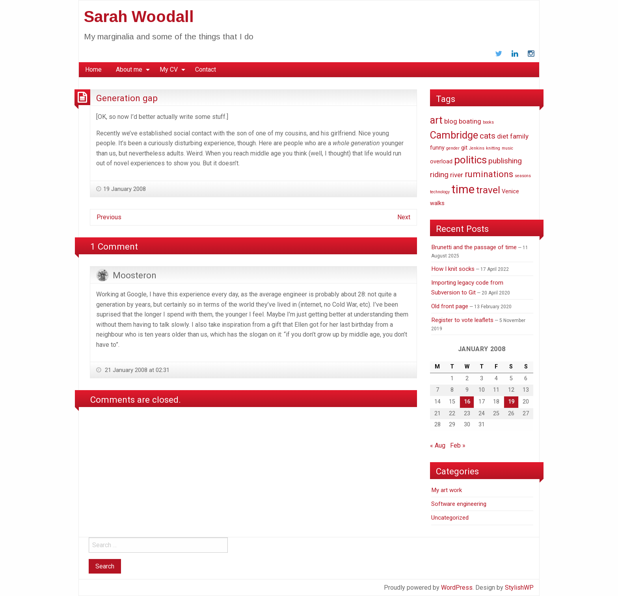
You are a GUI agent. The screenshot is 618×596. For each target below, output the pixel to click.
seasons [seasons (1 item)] (523, 175)
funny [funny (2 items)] (437, 147)
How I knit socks (453, 268)
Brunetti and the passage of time (474, 247)
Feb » (457, 445)
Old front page (449, 306)
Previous (109, 217)
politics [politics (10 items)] (470, 160)
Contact (205, 69)
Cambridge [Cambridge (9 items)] (454, 135)
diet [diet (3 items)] (502, 136)
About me (129, 69)
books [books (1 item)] (488, 122)
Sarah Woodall (139, 16)
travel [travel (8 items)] (488, 190)
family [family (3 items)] (519, 136)
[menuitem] (93, 69)
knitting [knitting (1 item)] (493, 148)
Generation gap (127, 98)
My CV (169, 69)
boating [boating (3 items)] (470, 121)
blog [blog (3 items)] (450, 121)
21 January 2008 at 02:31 (136, 370)
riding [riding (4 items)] (439, 174)
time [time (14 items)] (463, 189)
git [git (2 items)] (464, 147)
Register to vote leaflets (462, 320)
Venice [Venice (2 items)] (510, 191)
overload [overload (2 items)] (441, 161)
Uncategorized (450, 517)
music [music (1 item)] (507, 148)
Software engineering (458, 503)
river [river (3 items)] (456, 175)
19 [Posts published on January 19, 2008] (511, 401)
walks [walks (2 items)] (437, 203)
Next (403, 217)
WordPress (457, 587)
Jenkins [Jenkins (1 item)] (476, 148)
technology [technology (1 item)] (440, 191)
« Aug (437, 445)
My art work (446, 490)
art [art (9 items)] (436, 120)
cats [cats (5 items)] (487, 136)
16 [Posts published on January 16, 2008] (467, 401)
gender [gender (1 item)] (453, 148)
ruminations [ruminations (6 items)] (489, 174)
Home (93, 69)
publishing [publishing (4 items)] (505, 160)
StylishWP (519, 587)
